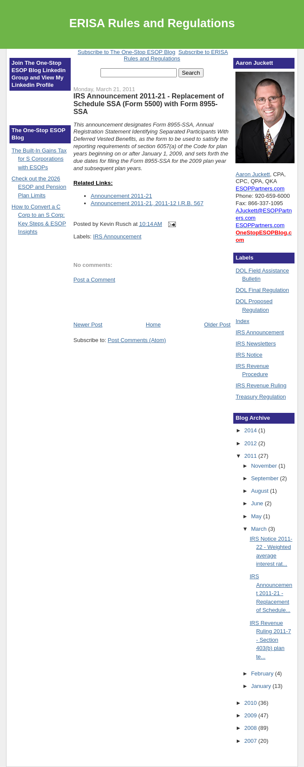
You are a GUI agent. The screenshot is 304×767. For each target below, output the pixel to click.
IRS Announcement (117, 236)
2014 (251, 430)
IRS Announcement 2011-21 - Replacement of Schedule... (271, 593)
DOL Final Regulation (262, 290)
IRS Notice (248, 355)
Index (242, 321)
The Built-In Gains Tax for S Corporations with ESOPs (39, 159)
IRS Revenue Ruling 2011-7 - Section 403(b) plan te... (270, 640)
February (263, 673)
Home (153, 324)
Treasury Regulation (260, 396)
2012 (251, 443)
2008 (251, 728)
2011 (251, 456)
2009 (251, 715)
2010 (251, 703)
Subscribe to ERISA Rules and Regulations (176, 55)
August (260, 491)
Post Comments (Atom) (137, 340)
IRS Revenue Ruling (260, 385)
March (259, 529)
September (265, 478)
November (265, 466)
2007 (251, 741)
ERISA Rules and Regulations (152, 23)
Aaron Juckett (252, 174)
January (262, 686)
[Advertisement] (123, 301)
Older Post (217, 324)
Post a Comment (94, 279)
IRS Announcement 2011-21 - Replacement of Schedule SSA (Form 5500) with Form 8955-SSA (148, 103)
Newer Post (87, 324)
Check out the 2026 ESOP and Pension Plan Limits (39, 187)
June (258, 503)
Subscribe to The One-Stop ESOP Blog (126, 52)
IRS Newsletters (255, 343)
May (257, 516)
